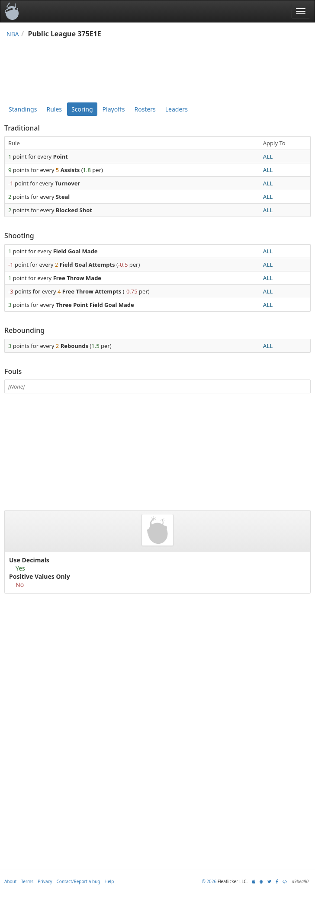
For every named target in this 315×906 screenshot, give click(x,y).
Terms (27, 881)
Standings (23, 109)
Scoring (82, 109)
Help (109, 881)
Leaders (176, 109)
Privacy (45, 881)
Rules (54, 109)
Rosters (144, 109)
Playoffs (114, 109)
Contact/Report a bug (78, 881)
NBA (12, 34)
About (10, 881)
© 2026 (209, 881)
